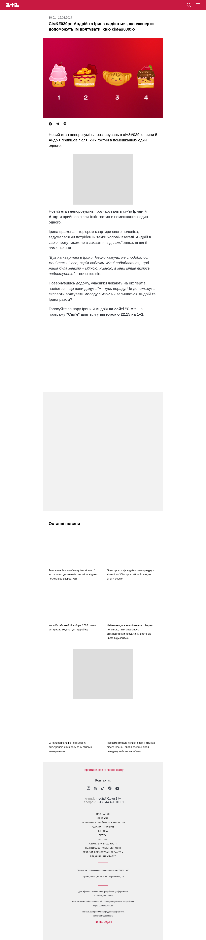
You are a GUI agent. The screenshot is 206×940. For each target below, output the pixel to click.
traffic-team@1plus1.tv (103, 916)
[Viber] (65, 124)
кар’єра (103, 831)
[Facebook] (50, 124)
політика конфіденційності (103, 848)
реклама (103, 818)
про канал (103, 814)
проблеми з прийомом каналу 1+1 (103, 823)
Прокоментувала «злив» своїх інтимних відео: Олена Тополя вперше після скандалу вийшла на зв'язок (131, 747)
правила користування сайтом (103, 852)
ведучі (103, 835)
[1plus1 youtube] (117, 789)
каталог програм (103, 827)
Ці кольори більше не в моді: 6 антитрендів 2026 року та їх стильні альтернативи (70, 747)
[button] (198, 5)
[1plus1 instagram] (88, 789)
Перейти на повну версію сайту (103, 769)
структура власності (103, 844)
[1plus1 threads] (95, 789)
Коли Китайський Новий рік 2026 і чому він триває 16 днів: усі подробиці (72, 627)
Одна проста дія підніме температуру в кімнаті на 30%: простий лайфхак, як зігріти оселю (130, 574)
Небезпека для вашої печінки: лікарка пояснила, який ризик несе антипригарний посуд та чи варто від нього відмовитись (129, 631)
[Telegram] (57, 124)
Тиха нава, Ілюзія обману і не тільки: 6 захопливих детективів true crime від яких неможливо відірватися (74, 574)
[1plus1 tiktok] (102, 789)
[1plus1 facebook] (109, 789)
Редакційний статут (103, 856)
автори (103, 839)
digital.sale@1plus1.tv (103, 906)
